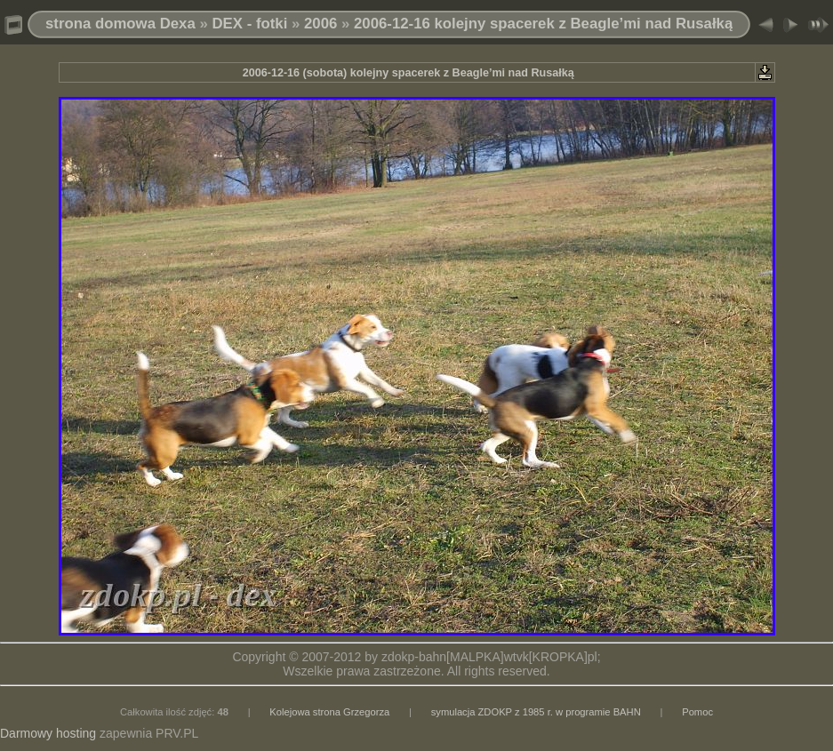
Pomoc (697, 712)
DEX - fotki (249, 23)
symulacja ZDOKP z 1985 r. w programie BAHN (536, 712)
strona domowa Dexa (120, 23)
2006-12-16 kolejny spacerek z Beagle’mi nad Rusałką (543, 23)
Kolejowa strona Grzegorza (329, 712)
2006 (320, 23)
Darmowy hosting (48, 733)
